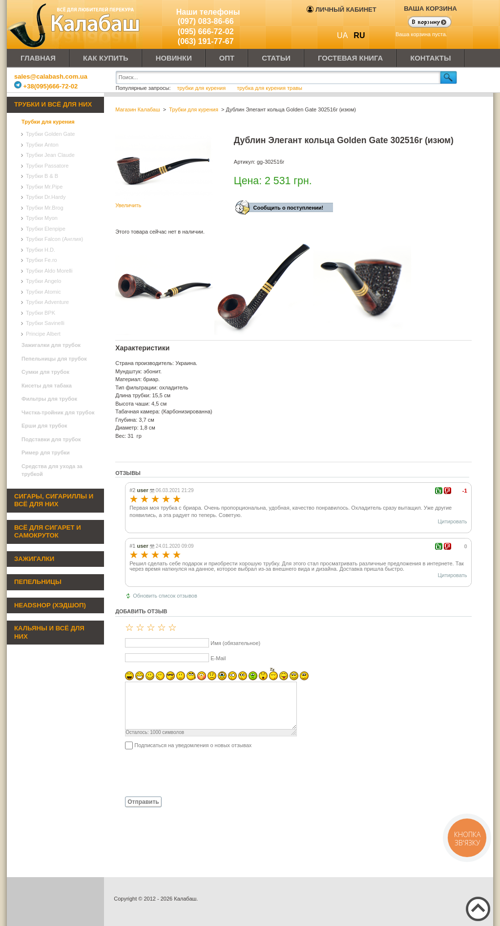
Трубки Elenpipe (45, 229)
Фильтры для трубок (49, 399)
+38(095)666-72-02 (46, 86)
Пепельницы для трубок (54, 359)
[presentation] (189, 773)
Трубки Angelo (43, 281)
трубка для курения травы (269, 88)
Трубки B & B (42, 176)
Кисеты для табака (46, 385)
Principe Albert (43, 334)
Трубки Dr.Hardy (45, 197)
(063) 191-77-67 (206, 41)
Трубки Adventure (47, 302)
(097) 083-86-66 (206, 21)
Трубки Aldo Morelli (49, 271)
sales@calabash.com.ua (50, 76)
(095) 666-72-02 (206, 31)
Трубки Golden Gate (50, 134)
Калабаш (75, 24)
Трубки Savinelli (45, 323)
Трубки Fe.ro (41, 260)
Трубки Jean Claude (50, 155)
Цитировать (452, 521)
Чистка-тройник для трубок (57, 412)
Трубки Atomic (43, 292)
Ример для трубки (45, 452)
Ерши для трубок (44, 426)
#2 (132, 490)
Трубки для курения (48, 122)
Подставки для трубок (51, 439)
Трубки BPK (40, 313)
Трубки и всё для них (53, 104)
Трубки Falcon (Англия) (54, 239)
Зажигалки (34, 558)
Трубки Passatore (47, 166)
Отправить (143, 801)
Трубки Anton (42, 145)
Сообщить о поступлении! (288, 208)
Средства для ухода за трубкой (52, 470)
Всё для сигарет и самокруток (47, 531)
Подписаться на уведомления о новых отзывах (192, 745)
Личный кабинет (341, 9)
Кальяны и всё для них (49, 632)
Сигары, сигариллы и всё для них (53, 500)
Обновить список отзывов (165, 596)
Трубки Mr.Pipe (44, 187)
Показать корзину (424, 23)
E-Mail (218, 658)
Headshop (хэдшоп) (50, 605)
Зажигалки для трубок (51, 345)
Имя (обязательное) (235, 643)
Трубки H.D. (40, 250)
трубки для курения (201, 88)
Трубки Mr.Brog (44, 208)
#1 (132, 546)
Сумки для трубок (45, 372)
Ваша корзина (430, 8)
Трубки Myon (42, 218)
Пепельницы (38, 581)
